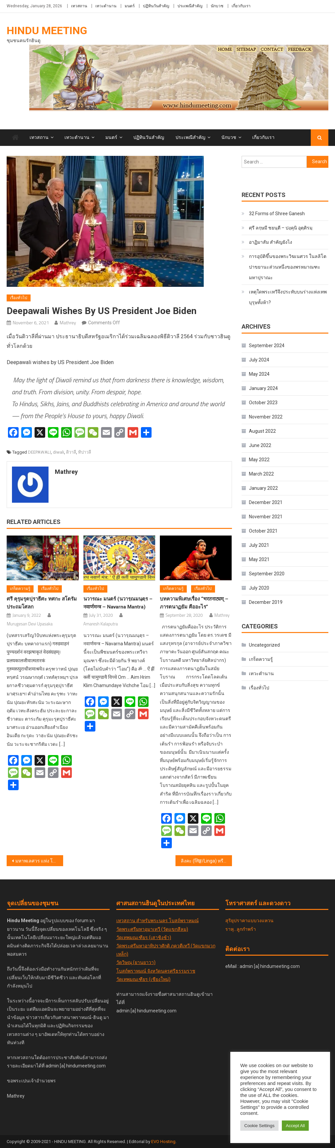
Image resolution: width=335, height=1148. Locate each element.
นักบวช (217, 6)
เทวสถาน (79, 6)
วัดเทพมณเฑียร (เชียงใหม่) (143, 979)
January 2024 (263, 388)
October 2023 (263, 402)
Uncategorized (264, 645)
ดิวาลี (71, 452)
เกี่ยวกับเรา (241, 6)
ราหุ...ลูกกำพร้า (240, 929)
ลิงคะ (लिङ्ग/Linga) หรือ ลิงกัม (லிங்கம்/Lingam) (206, 860)
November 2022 (265, 416)
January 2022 (263, 488)
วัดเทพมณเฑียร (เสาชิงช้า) (143, 937)
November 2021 (265, 516)
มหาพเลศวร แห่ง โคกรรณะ (39, 860)
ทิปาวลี (84, 452)
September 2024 (266, 345)
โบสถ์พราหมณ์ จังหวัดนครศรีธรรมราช (155, 971)
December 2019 (265, 602)
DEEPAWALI (39, 452)
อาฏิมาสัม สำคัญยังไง (270, 242)
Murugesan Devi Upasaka (30, 623)
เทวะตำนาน (105, 6)
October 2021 (263, 531)
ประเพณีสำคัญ (189, 6)
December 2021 (265, 502)
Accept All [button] (295, 1125)
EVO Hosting (163, 1141)
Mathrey (67, 322)
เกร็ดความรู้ (20, 588)
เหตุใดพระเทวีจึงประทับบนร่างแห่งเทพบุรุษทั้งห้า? (288, 297)
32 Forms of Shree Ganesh (277, 213)
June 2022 (260, 445)
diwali (58, 452)
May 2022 (259, 459)
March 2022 (261, 474)
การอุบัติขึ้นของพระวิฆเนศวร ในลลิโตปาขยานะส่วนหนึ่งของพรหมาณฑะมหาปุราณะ (287, 267)
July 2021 (259, 545)
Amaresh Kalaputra (100, 623)
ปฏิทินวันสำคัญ (156, 6)
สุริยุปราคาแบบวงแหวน (249, 920)
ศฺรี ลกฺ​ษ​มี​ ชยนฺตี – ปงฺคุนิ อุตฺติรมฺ (280, 227)
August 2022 (262, 431)
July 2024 (259, 359)
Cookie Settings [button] (259, 1125)
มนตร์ (130, 6)
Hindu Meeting (47, 30)
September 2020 (266, 573)
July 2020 (259, 588)
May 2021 (259, 559)
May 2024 (259, 374)
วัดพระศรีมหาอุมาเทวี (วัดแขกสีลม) (152, 929)
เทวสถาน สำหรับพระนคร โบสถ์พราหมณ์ (157, 920)
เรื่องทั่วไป (18, 297)
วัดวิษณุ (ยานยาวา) (136, 962)
